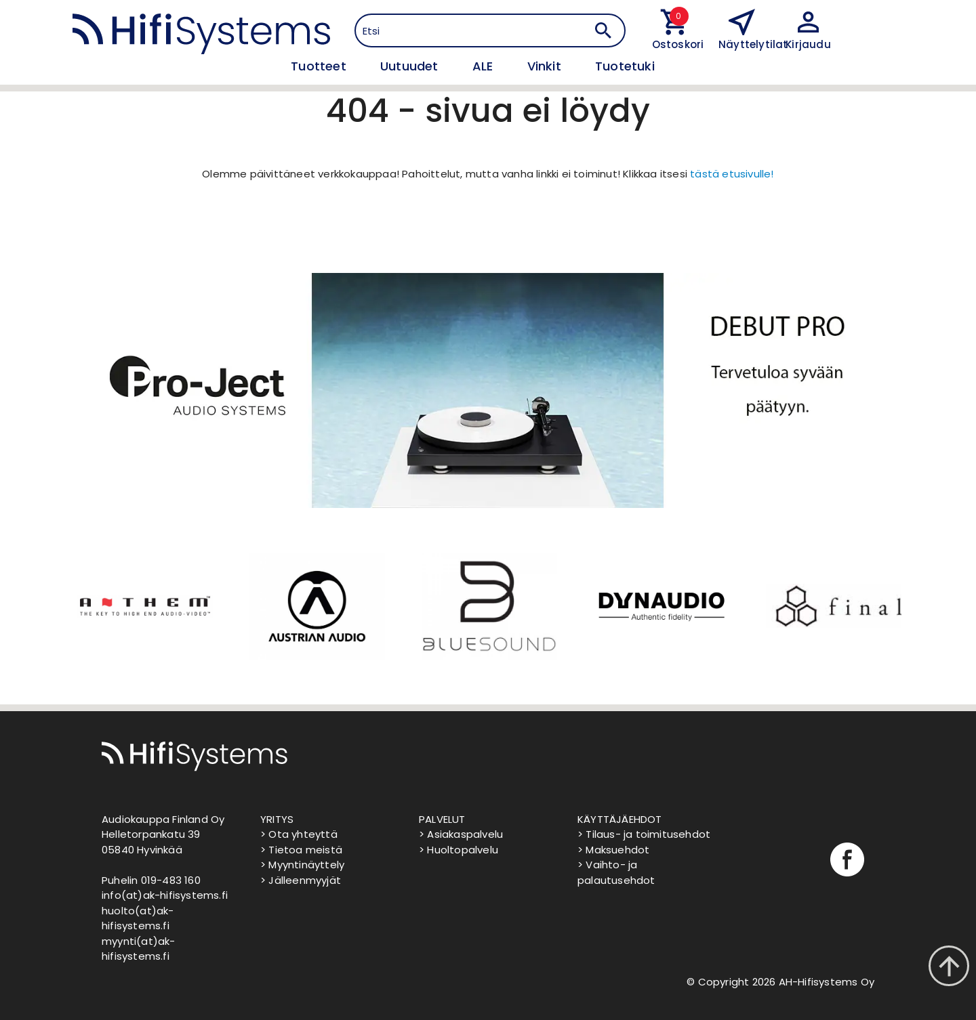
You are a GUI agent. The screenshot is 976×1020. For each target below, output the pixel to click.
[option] (144, 606)
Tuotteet (320, 66)
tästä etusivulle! (731, 174)
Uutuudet (411, 66)
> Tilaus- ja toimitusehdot (643, 834)
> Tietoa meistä (301, 850)
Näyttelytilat (753, 44)
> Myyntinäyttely (302, 864)
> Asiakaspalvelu (461, 834)
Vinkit (546, 66)
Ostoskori (675, 44)
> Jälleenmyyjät (300, 880)
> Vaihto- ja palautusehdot (616, 872)
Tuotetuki (625, 66)
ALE (484, 66)
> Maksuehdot (613, 850)
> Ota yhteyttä (299, 834)
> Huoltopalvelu (458, 850)
